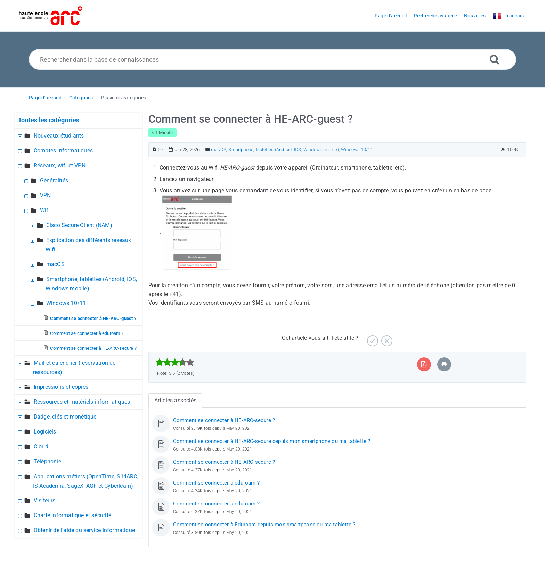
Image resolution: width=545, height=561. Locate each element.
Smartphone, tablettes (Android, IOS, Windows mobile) (283, 149)
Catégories (81, 97)
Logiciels (45, 431)
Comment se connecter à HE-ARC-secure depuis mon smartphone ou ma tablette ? (272, 441)
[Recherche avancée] (495, 59)
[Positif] (371, 338)
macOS (55, 264)
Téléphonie (47, 461)
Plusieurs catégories (123, 97)
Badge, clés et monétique (65, 416)
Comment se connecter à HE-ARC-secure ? (93, 348)
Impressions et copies (61, 386)
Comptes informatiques (63, 150)
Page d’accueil (45, 97)
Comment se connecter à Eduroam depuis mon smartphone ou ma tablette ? (264, 524)
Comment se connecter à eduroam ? (86, 333)
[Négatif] (386, 338)
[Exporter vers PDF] (423, 364)
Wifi (45, 210)
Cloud (41, 446)
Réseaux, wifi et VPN (60, 165)
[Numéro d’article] (154, 149)
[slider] (175, 362)
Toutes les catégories (48, 120)
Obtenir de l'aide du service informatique (84, 530)
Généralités (54, 180)
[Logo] (50, 16)
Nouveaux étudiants (59, 135)
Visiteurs (45, 500)
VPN (45, 195)
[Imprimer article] (444, 364)
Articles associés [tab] (175, 400)
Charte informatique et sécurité (72, 515)
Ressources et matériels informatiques (82, 401)
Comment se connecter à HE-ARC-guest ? (93, 318)
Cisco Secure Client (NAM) (79, 225)
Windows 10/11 (66, 303)
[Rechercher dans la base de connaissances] (272, 59)
